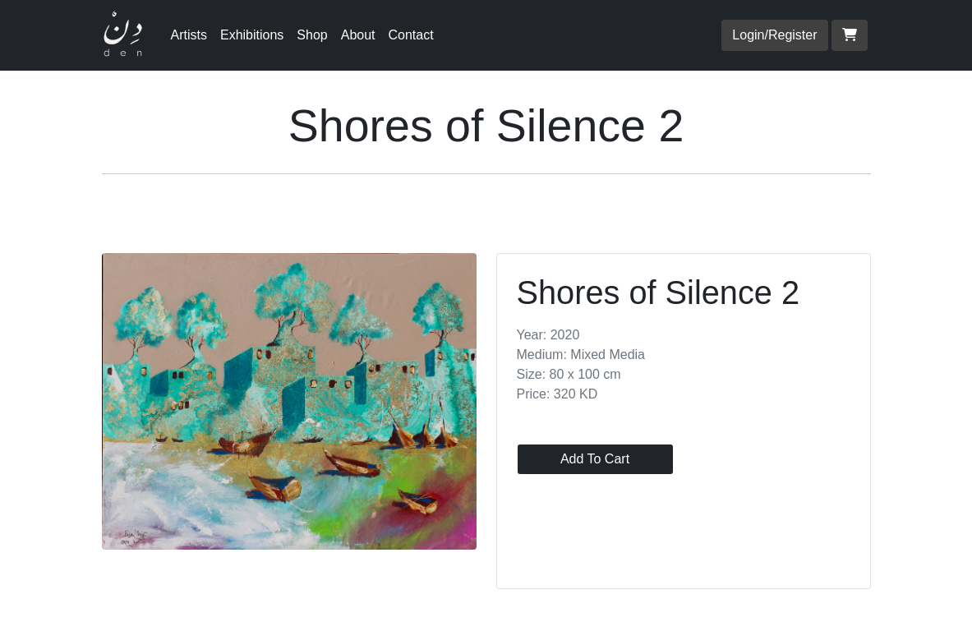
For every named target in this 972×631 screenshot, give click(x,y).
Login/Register (774, 35)
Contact (411, 35)
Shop (312, 35)
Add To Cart (594, 459)
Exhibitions (251, 35)
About (358, 35)
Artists (189, 35)
